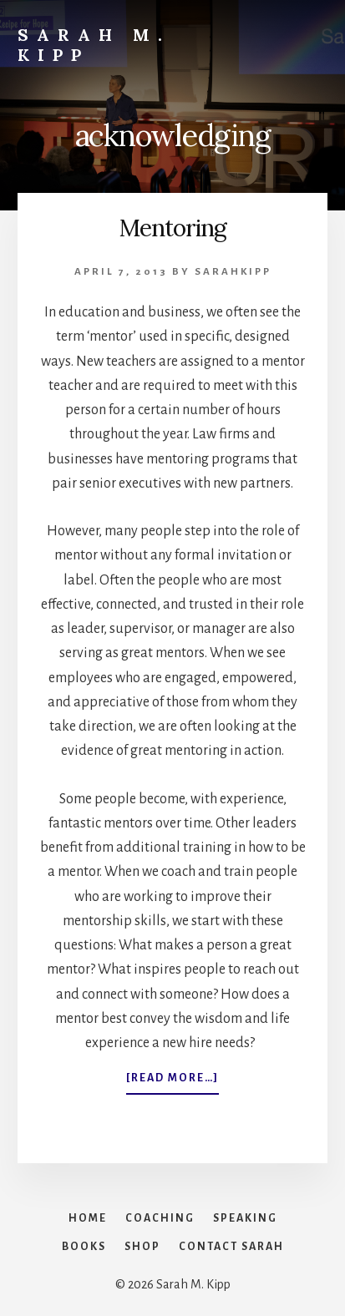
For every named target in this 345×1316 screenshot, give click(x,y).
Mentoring (172, 228)
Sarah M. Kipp (94, 44)
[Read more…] (172, 1081)
